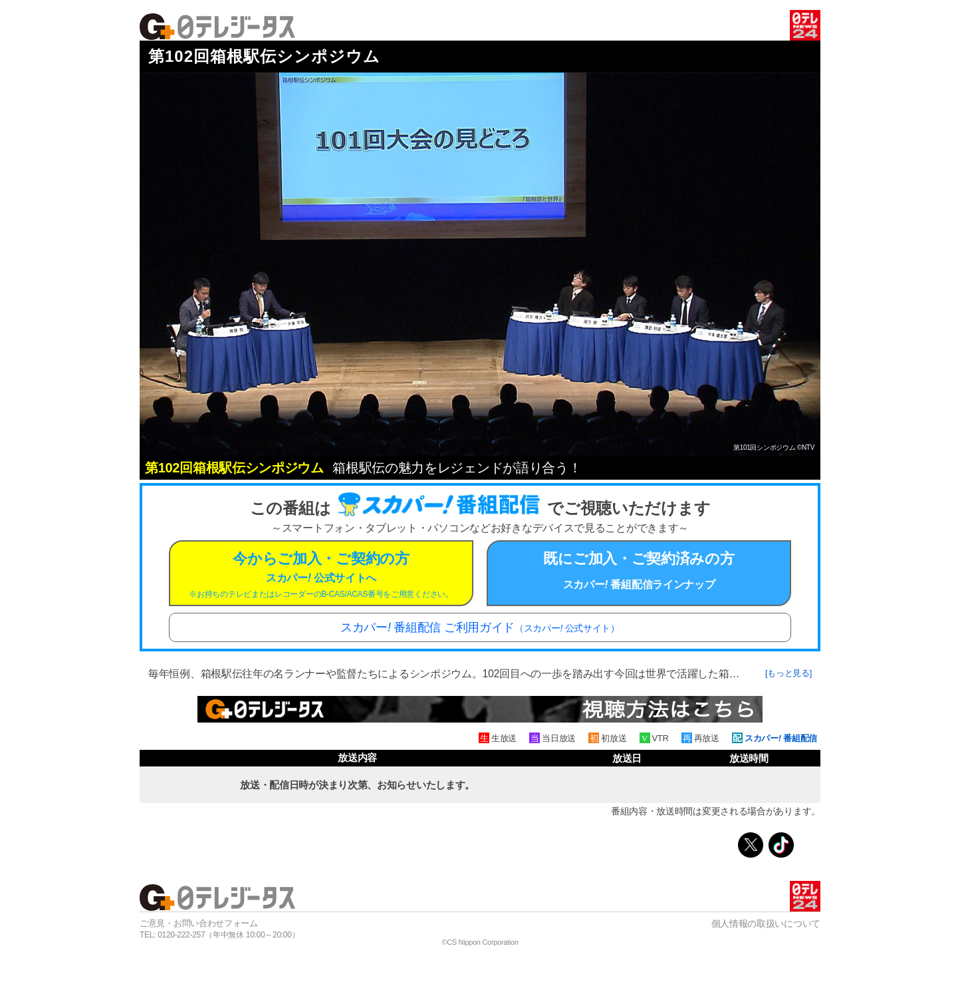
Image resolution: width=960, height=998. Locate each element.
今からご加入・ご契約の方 (321, 574)
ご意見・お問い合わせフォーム (199, 923)
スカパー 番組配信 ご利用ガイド (480, 627)
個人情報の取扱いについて (765, 923)
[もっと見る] (788, 673)
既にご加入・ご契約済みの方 (639, 570)
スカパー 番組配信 (781, 738)
